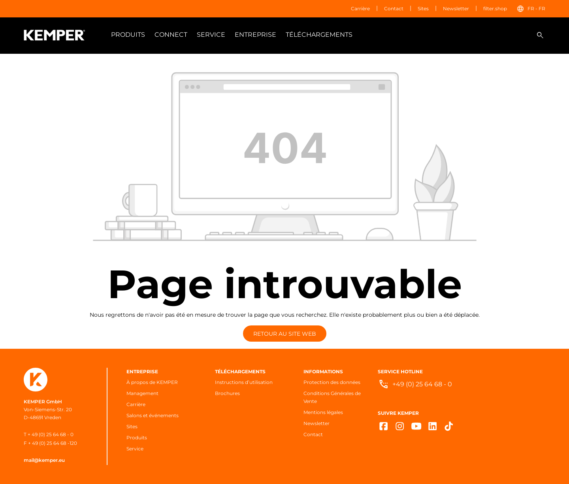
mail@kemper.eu (44, 460)
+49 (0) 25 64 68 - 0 (422, 384)
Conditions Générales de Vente (332, 397)
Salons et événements (152, 415)
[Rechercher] (540, 35)
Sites (423, 8)
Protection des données (331, 382)
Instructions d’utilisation (244, 382)
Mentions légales (323, 412)
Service (134, 449)
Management (142, 393)
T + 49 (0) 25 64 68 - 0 (48, 434)
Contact (393, 8)
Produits (136, 438)
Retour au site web (284, 333)
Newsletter (456, 8)
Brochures (227, 393)
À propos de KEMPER (152, 382)
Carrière (360, 8)
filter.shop (495, 8)
